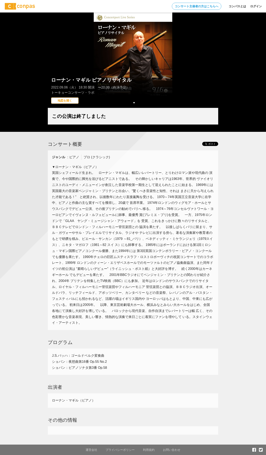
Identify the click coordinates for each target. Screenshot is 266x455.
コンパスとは (237, 6)
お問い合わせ (171, 449)
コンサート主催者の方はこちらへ (196, 6)
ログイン (256, 6)
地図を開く (65, 100)
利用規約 (149, 449)
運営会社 (91, 449)
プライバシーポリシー (120, 449)
